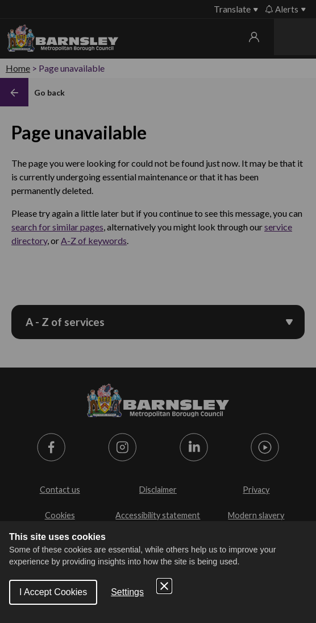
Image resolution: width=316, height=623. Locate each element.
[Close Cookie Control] (164, 586)
